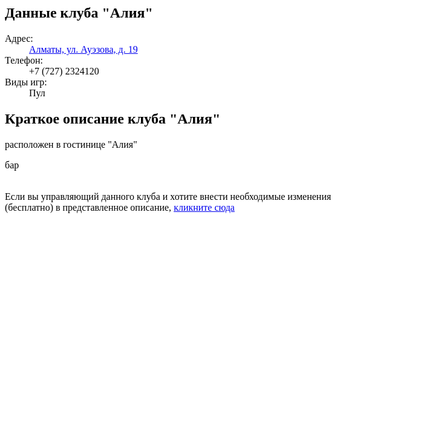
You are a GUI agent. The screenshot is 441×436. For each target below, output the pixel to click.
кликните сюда (204, 207)
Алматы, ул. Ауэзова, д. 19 (83, 49)
